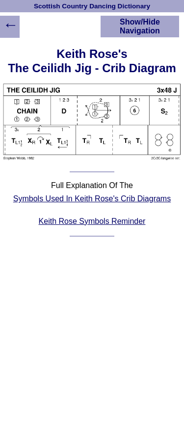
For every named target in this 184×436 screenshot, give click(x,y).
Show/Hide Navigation (140, 26)
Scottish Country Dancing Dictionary (92, 6)
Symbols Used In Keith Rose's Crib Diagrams (92, 198)
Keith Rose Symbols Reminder (92, 221)
